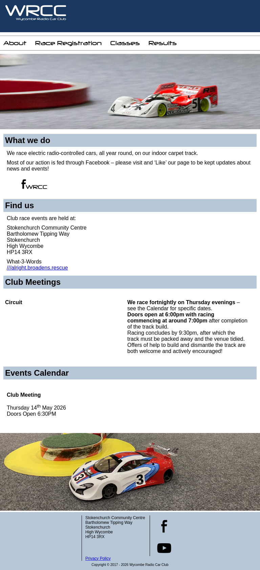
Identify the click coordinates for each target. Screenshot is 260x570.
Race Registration (68, 43)
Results (163, 43)
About (14, 43)
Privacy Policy (98, 558)
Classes (125, 43)
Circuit (13, 302)
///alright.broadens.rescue (37, 268)
